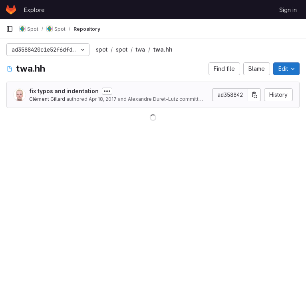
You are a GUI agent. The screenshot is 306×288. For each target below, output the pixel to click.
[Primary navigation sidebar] (9, 28)
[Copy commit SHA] (254, 94)
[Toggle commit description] (107, 91)
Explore (34, 9)
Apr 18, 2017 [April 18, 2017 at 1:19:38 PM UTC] (103, 99)
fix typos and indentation (64, 91)
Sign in (288, 9)
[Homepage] (11, 9)
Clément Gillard (47, 99)
